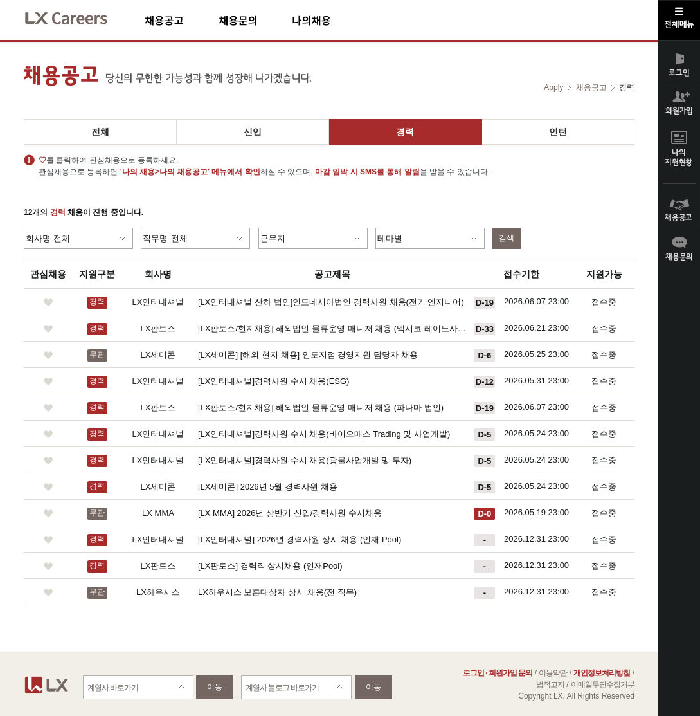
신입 (253, 132)
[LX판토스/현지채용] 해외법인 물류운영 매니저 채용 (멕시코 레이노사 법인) (332, 328)
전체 (100, 132)
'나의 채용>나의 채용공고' (165, 171)
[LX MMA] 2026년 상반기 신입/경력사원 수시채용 (290, 513)
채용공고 (182, 20)
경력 (405, 132)
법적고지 (550, 684)
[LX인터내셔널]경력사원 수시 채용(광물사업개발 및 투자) (304, 460)
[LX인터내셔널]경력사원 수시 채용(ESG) (273, 381)
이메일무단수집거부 (602, 684)
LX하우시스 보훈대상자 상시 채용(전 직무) (277, 592)
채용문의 (255, 20)
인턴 (558, 132)
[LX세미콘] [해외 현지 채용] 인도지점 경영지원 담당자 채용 (308, 355)
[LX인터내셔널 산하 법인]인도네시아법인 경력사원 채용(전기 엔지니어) (331, 302)
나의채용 (330, 20)
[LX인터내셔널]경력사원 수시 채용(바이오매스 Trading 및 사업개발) (324, 434)
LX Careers (77, 16)
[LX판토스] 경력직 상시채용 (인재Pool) (270, 566)
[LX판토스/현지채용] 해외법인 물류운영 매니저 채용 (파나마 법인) (321, 407)
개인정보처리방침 (601, 672)
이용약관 (553, 672)
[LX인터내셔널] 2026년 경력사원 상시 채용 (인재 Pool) (299, 539)
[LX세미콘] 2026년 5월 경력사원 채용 (267, 486)
